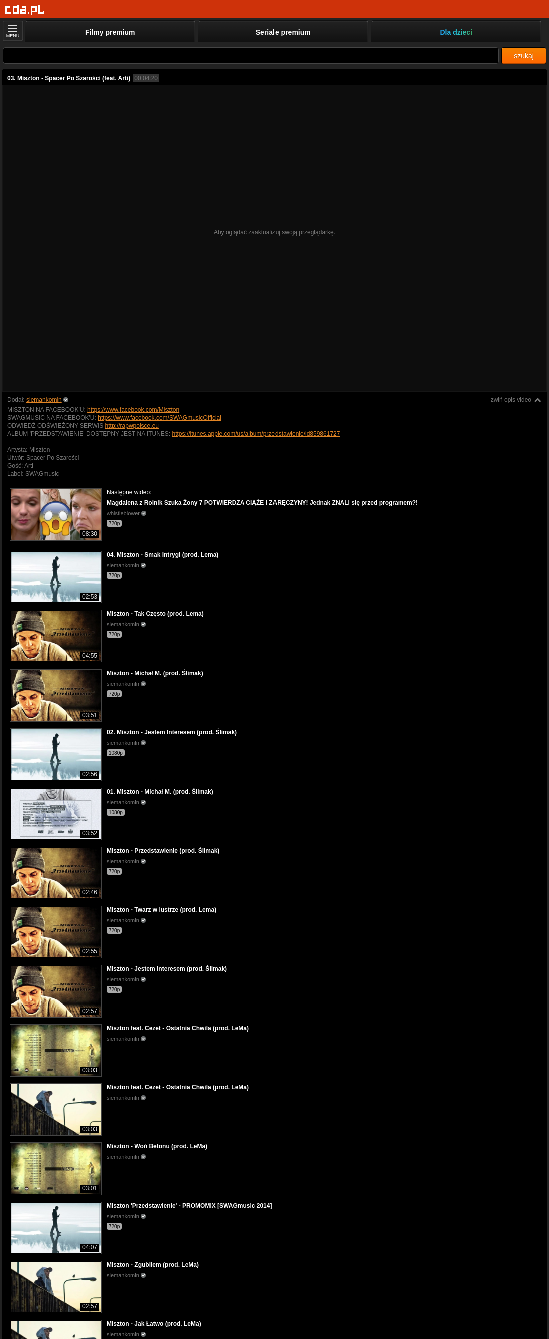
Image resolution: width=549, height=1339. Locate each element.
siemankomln (44, 399)
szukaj (524, 56)
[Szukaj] (251, 55)
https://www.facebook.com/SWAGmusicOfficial (159, 417)
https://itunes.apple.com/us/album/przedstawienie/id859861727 (256, 433)
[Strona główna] (25, 10)
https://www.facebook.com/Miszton (133, 409)
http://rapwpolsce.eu (132, 425)
